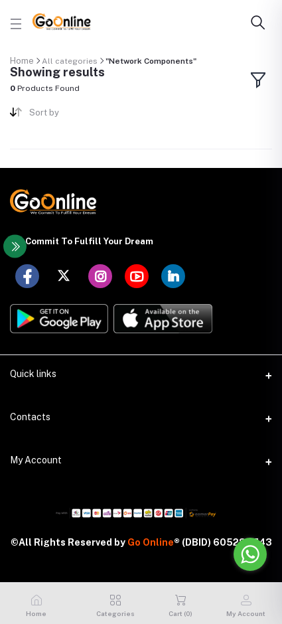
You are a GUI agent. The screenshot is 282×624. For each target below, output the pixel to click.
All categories (70, 61)
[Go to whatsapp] (250, 554)
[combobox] (80, 115)
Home (22, 61)
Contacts (30, 417)
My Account (36, 460)
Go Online (150, 542)
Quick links (33, 373)
